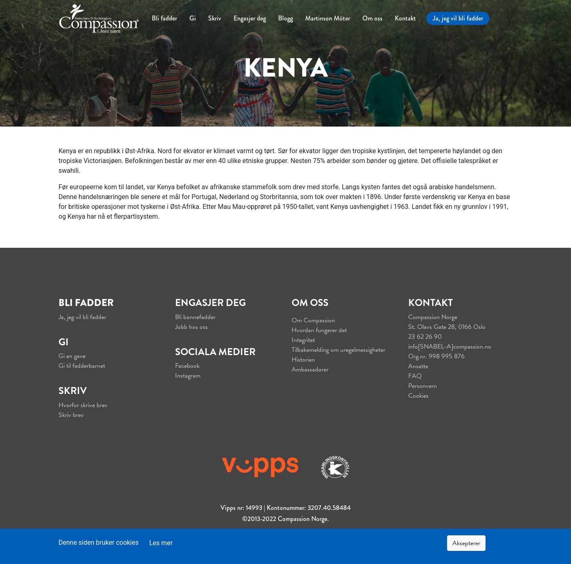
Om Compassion (313, 320)
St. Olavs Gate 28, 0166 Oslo (447, 327)
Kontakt (405, 18)
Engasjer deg (250, 18)
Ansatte (418, 366)
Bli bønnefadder (195, 317)
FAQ (415, 376)
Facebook (187, 366)
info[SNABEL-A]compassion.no (449, 346)
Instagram (187, 376)
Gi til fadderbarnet (81, 366)
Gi (192, 18)
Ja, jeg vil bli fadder (458, 18)
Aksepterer (466, 543)
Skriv (214, 18)
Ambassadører (310, 369)
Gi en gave (71, 356)
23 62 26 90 (425, 337)
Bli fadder (164, 18)
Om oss (372, 18)
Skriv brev (71, 415)
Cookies (418, 396)
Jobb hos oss (191, 327)
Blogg (285, 18)
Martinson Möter (327, 18)
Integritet (303, 340)
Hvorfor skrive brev (83, 405)
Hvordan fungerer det (319, 330)
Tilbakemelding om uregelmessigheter (338, 350)
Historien (303, 360)
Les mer (161, 543)
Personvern (422, 386)
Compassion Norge (432, 317)
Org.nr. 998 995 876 (436, 356)
